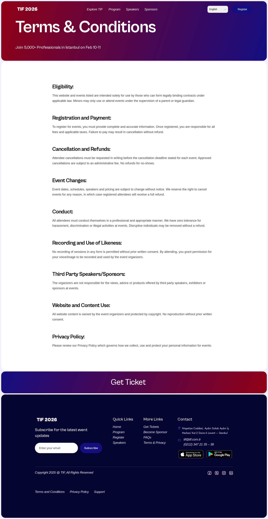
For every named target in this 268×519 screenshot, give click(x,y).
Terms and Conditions (50, 492)
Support (99, 492)
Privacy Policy (79, 492)
